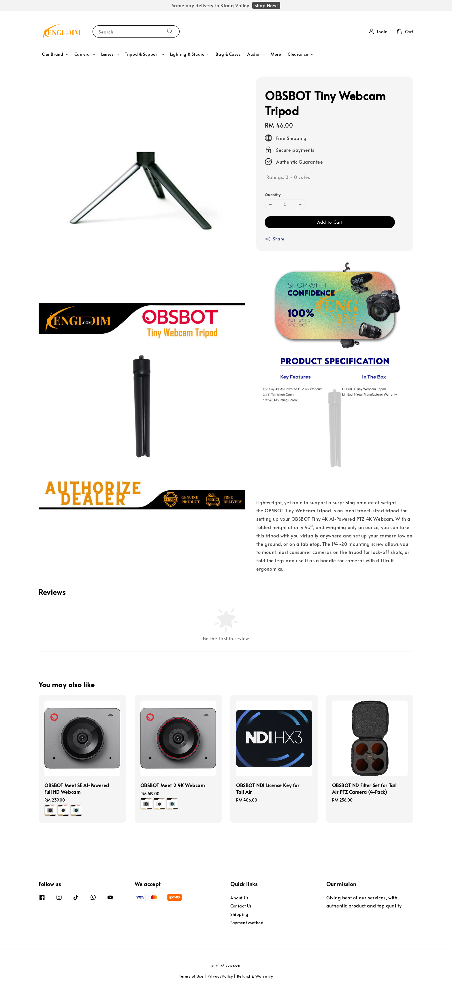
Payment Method (246, 922)
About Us (239, 898)
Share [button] (274, 239)
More (276, 54)
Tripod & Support (142, 54)
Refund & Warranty (255, 976)
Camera (82, 54)
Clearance (298, 54)
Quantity (272, 194)
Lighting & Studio (187, 54)
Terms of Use (191, 976)
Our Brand (52, 54)
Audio (253, 54)
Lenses (107, 54)
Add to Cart (330, 222)
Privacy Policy (220, 976)
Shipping (239, 914)
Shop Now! (266, 5)
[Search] (170, 31)
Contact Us (241, 906)
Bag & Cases (228, 54)
